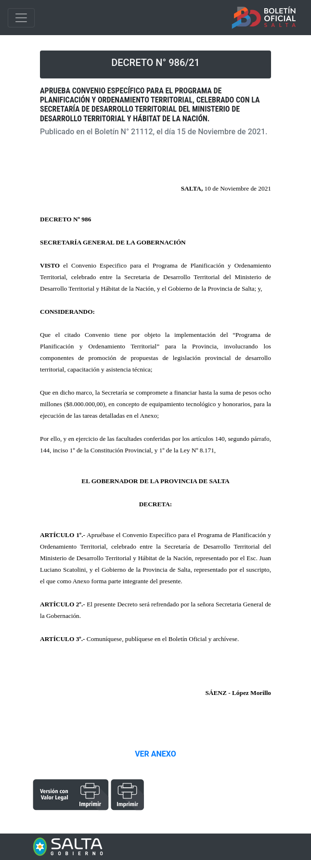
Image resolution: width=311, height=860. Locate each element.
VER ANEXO (155, 753)
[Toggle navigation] (21, 17)
